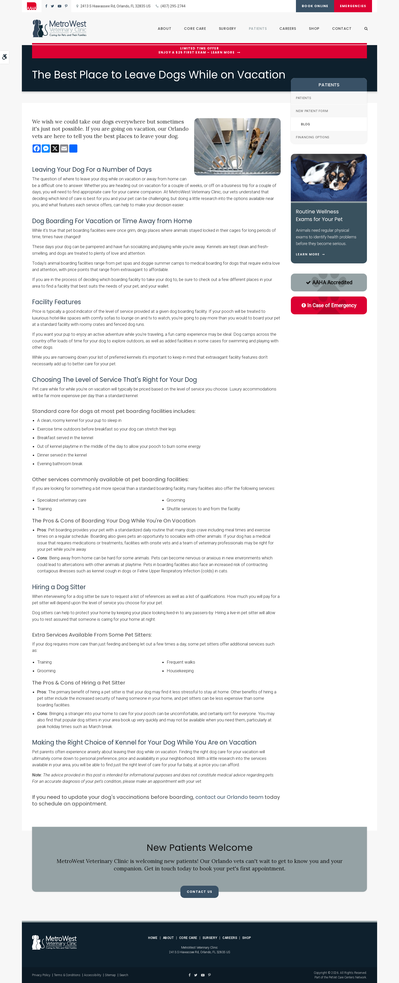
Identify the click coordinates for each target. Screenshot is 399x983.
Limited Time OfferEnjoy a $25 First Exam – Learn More (197, 50)
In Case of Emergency (329, 305)
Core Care (194, 28)
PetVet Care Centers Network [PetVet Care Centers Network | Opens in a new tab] (347, 977)
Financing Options (313, 137)
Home (152, 938)
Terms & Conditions (67, 975)
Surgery (226, 28)
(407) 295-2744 (173, 6)
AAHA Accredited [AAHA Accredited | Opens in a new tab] (329, 282)
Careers (287, 28)
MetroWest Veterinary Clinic (199, 947)
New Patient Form (312, 111)
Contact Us (199, 892)
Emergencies (352, 6)
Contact (341, 28)
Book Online (313, 6)
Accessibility (92, 975)
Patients (257, 28)
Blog (305, 124)
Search (123, 975)
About (164, 28)
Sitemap (110, 975)
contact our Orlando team (229, 797)
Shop (313, 28)
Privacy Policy (41, 975)
